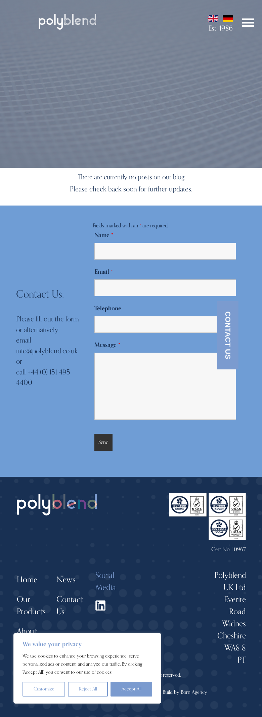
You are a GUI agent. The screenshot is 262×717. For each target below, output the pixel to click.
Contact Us (228, 335)
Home (27, 579)
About (27, 631)
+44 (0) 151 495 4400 (43, 377)
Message (107, 345)
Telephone (107, 308)
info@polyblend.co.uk (47, 351)
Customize (44, 689)
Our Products (31, 605)
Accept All (131, 689)
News (66, 579)
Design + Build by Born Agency (175, 692)
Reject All (88, 689)
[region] (87, 668)
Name (103, 235)
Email (103, 271)
